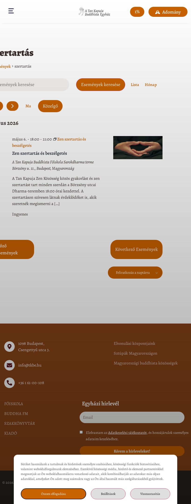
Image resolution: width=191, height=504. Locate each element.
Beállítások (108, 494)
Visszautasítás (150, 494)
